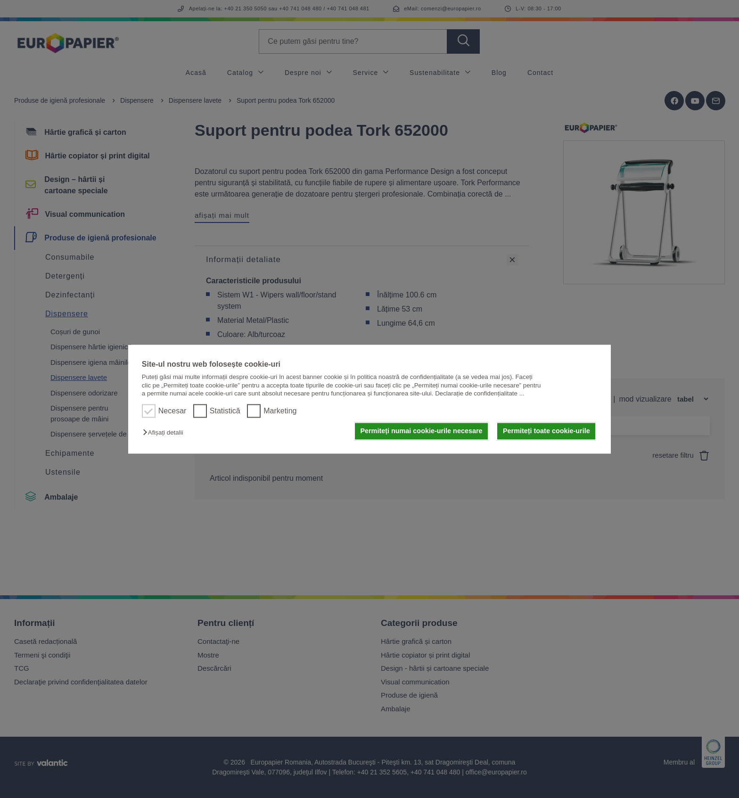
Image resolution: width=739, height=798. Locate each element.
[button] (165, 433)
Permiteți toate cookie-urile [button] (546, 431)
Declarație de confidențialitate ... (480, 393)
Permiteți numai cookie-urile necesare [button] (421, 431)
